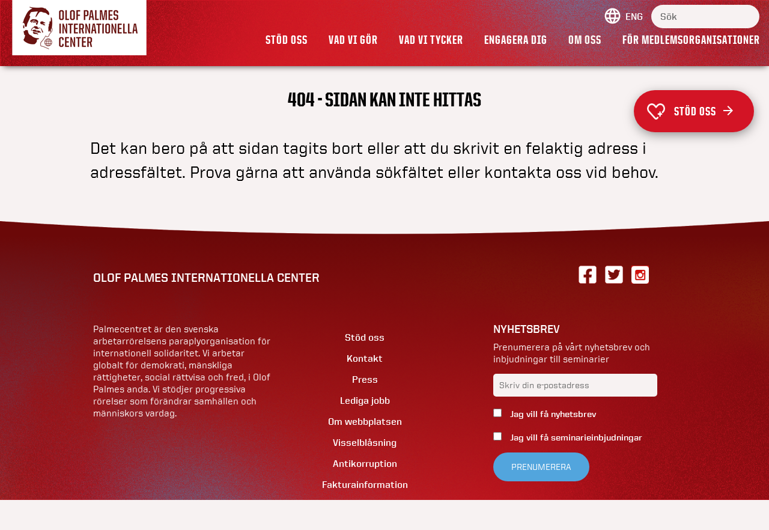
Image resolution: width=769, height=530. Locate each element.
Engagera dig (515, 39)
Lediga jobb (365, 400)
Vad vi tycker (431, 39)
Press (365, 379)
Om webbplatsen (365, 421)
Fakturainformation (365, 484)
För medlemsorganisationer (691, 39)
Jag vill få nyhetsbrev (552, 414)
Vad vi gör (353, 39)
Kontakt (365, 358)
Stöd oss (287, 39)
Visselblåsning (365, 442)
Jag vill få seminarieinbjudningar (575, 437)
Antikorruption (365, 463)
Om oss (584, 39)
